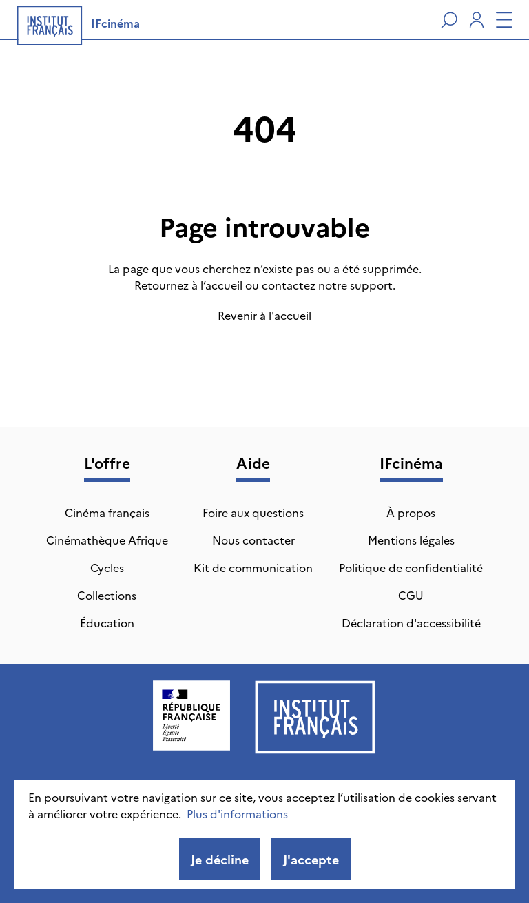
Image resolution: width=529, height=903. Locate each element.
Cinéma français (107, 512)
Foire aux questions (253, 512)
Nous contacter (253, 539)
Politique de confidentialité (411, 567)
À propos (410, 512)
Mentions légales (411, 539)
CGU (411, 594)
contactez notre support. (328, 284)
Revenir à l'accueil (264, 315)
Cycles (107, 567)
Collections (106, 594)
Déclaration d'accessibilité (411, 622)
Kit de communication (253, 567)
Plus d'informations (237, 813)
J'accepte (311, 859)
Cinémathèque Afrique (107, 539)
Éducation (107, 622)
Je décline (220, 859)
